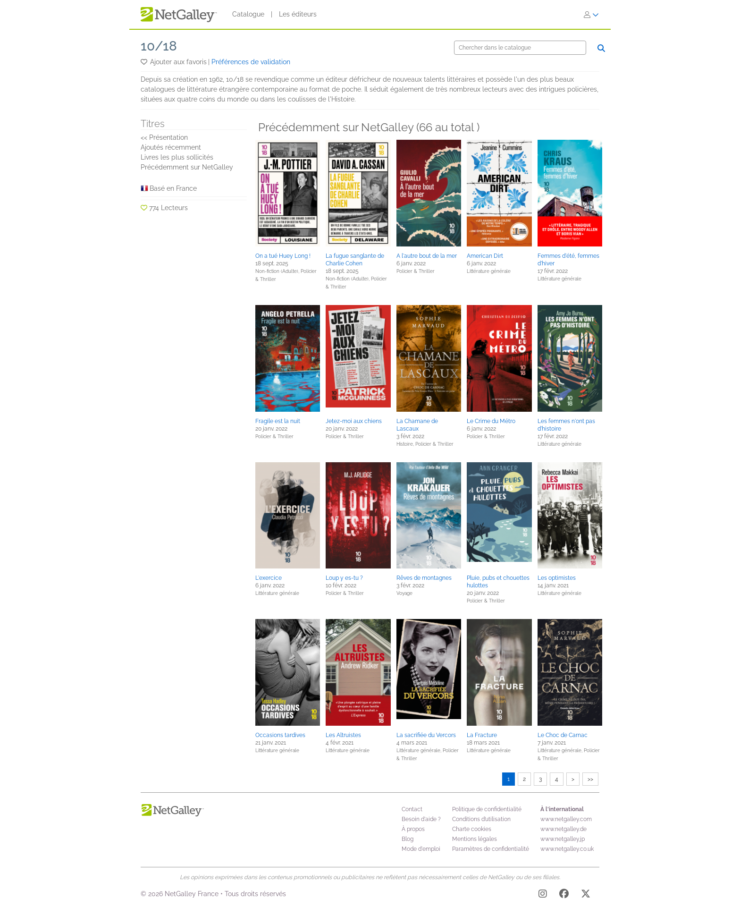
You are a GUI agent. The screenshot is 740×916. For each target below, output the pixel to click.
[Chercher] (520, 48)
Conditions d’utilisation (481, 819)
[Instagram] (542, 895)
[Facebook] (564, 895)
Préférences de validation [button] (250, 62)
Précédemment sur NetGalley (187, 167)
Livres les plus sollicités (177, 157)
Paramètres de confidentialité (490, 849)
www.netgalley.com (566, 819)
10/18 (159, 46)
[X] (585, 895)
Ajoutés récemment (171, 147)
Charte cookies (471, 829)
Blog (407, 839)
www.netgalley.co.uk (567, 849)
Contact (412, 809)
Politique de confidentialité (486, 809)
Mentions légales (474, 839)
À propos (413, 829)
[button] (145, 62)
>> (590, 779)
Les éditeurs (298, 14)
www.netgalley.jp (562, 839)
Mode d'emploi (421, 849)
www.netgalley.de (563, 829)
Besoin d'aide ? (421, 819)
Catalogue (248, 14)
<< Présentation (164, 137)
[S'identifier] (591, 14)
